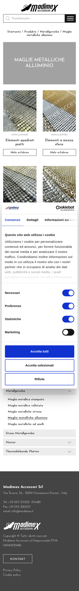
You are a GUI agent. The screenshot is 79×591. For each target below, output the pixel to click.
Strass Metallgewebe (20, 433)
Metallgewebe (49, 31)
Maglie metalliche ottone (25, 411)
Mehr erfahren (20, 152)
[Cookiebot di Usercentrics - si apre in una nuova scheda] (56, 208)
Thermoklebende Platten (22, 451)
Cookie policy (12, 575)
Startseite (14, 31)
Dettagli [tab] (32, 220)
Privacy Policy (12, 570)
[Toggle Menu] (70, 18)
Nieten (10, 442)
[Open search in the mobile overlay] (34, 18)
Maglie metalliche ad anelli (26, 424)
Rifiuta (39, 379)
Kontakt (17, 559)
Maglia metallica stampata (26, 399)
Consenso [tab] (12, 220)
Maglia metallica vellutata (25, 405)
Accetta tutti (39, 351)
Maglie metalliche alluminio (27, 418)
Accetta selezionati (39, 365)
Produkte (30, 31)
